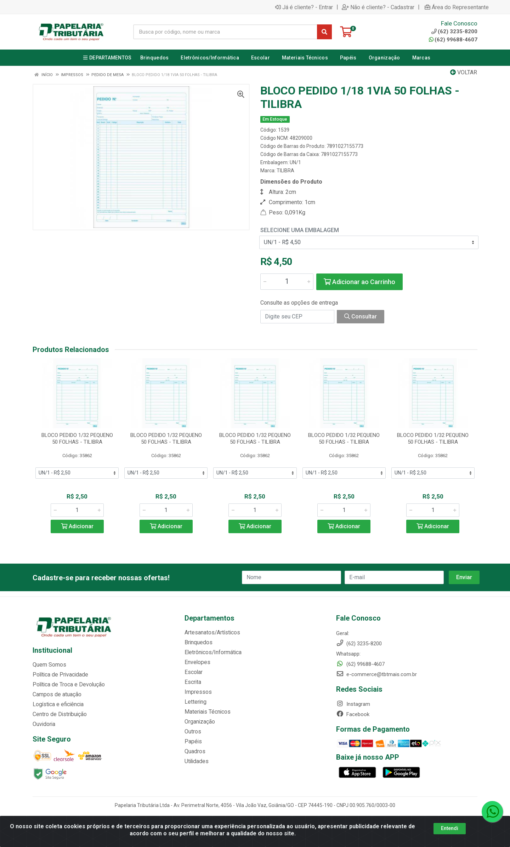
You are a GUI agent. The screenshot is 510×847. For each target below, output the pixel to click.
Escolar (193, 672)
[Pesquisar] (324, 31)
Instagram (353, 704)
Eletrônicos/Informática (212, 652)
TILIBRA (285, 170)
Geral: (342, 633)
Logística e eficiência (57, 704)
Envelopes (196, 662)
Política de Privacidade (59, 675)
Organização (199, 722)
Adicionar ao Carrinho (359, 282)
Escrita (192, 682)
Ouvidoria (43, 724)
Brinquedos (198, 642)
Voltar (463, 72)
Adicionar (77, 526)
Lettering (195, 702)
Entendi (449, 828)
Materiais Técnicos (206, 712)
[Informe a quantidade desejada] (286, 281)
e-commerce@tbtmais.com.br (376, 674)
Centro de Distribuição (58, 714)
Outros (192, 731)
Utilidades (196, 761)
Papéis (192, 741)
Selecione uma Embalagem (299, 230)
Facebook (352, 714)
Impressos (197, 692)
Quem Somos (49, 665)
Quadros (194, 751)
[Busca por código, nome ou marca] (225, 31)
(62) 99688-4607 (453, 39)
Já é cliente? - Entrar (304, 7)
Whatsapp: (348, 654)
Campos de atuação (56, 694)
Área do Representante (457, 7)
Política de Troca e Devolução (67, 684)
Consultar (360, 316)
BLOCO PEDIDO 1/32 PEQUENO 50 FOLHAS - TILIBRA (77, 438)
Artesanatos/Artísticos (211, 632)
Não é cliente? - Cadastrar (378, 7)
